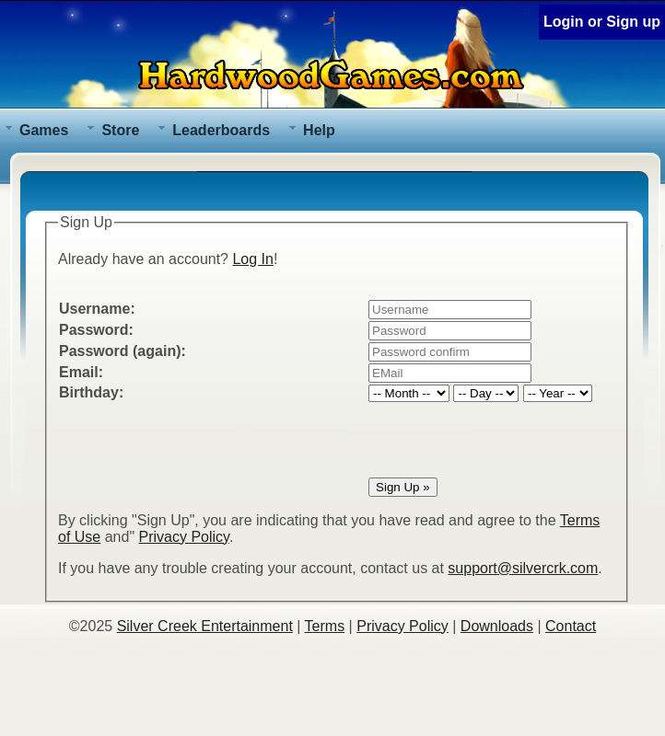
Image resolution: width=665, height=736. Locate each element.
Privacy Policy (184, 537)
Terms (325, 626)
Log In (252, 259)
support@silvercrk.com (523, 568)
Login (563, 21)
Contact (570, 626)
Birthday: (91, 392)
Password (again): (122, 351)
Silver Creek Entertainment (205, 626)
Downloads (497, 626)
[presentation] (199, 440)
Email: (81, 372)
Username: (97, 308)
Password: (96, 330)
